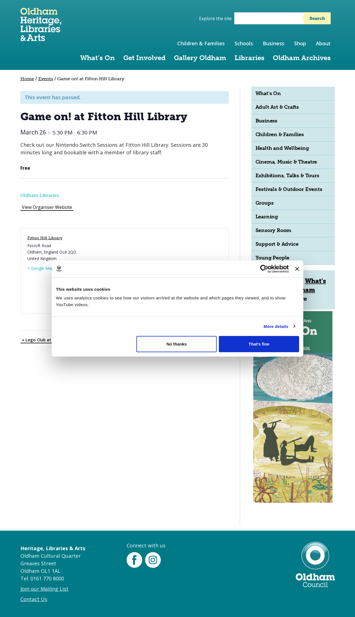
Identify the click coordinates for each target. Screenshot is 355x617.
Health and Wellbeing (282, 148)
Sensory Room (273, 230)
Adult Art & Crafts (277, 107)
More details (276, 326)
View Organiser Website (47, 207)
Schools (244, 43)
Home (27, 78)
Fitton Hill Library (44, 238)
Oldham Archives (302, 58)
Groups (264, 203)
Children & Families (201, 43)
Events (45, 78)
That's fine (258, 344)
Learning (266, 217)
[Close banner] (297, 269)
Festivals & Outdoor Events (288, 189)
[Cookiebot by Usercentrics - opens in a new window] (264, 268)
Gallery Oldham (200, 58)
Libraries (249, 58)
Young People (272, 258)
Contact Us (33, 599)
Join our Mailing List (44, 588)
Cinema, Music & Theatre (286, 162)
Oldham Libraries (39, 195)
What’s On (97, 58)
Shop (300, 43)
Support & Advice (277, 244)
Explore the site (215, 18)
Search (317, 18)
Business (273, 43)
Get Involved (144, 58)
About (323, 43)
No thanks (177, 344)
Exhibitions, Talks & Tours (287, 175)
